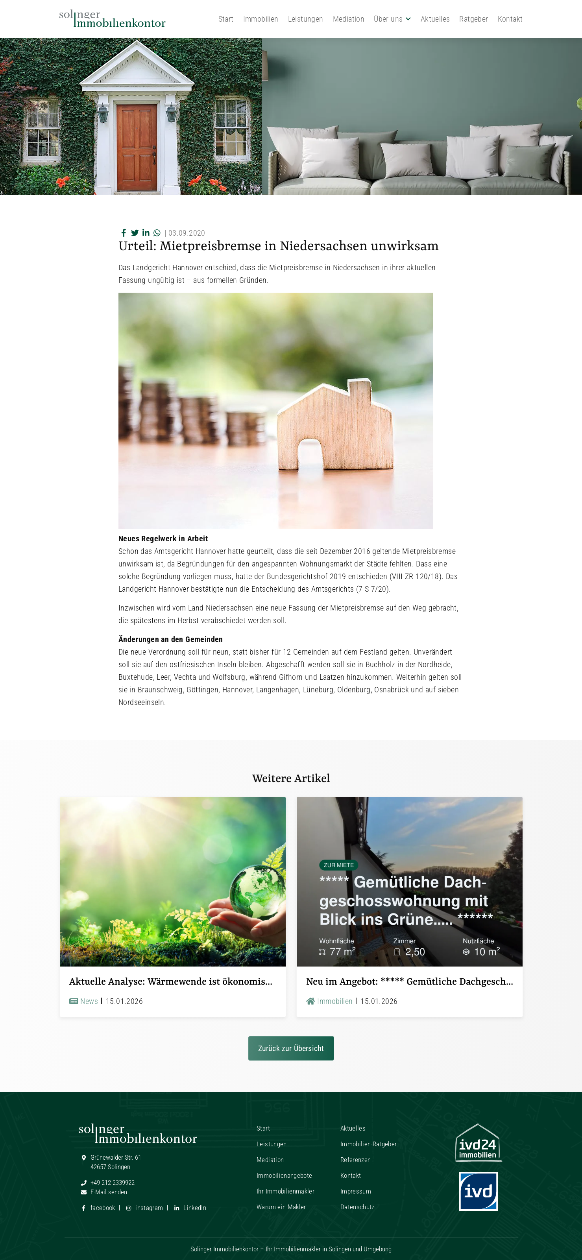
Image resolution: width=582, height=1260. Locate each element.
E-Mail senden (103, 1192)
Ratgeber (473, 19)
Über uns (388, 19)
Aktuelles (435, 19)
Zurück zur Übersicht (291, 1048)
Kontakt (510, 19)
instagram (143, 1208)
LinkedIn (189, 1208)
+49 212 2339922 (107, 1182)
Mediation (349, 19)
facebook (97, 1208)
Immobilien (261, 19)
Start (226, 19)
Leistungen (305, 19)
